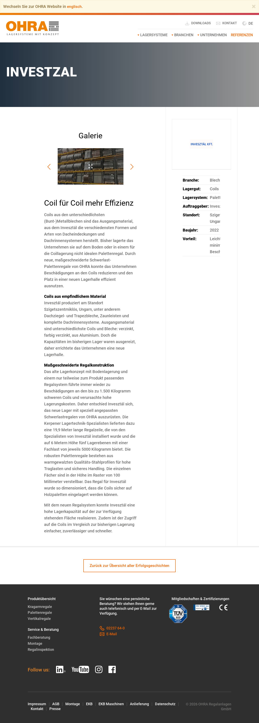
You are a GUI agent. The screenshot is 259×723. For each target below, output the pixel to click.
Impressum (37, 703)
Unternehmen (213, 35)
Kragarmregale (40, 607)
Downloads (198, 23)
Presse (55, 708)
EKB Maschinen (111, 703)
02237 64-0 (112, 628)
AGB (55, 703)
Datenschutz (165, 703)
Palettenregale (40, 613)
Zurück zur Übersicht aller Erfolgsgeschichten (129, 565)
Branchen (183, 35)
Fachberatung (39, 637)
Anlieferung (139, 703)
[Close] (254, 6)
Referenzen (242, 35)
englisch (74, 6)
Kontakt (226, 23)
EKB (89, 703)
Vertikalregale (39, 618)
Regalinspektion (41, 649)
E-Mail (108, 634)
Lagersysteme (154, 35)
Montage (35, 643)
